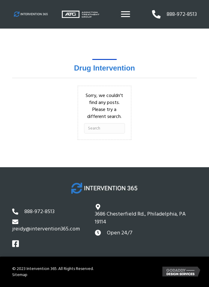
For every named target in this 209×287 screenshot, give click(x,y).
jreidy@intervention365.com (46, 229)
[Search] (104, 128)
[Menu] (126, 14)
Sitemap (19, 275)
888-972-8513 (39, 211)
